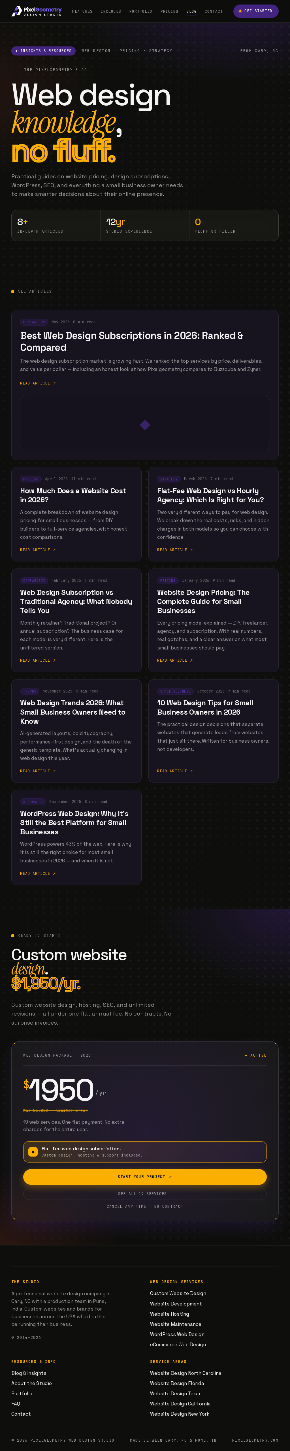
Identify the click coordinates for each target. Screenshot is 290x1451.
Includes (111, 11)
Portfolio (141, 11)
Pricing (169, 11)
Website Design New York (180, 1414)
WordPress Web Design (177, 1334)
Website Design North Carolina (185, 1373)
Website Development (176, 1304)
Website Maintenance (175, 1324)
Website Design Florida (177, 1383)
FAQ (15, 1404)
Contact (214, 11)
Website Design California (180, 1404)
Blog (192, 11)
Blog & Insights (28, 1373)
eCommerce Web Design (178, 1344)
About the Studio (31, 1383)
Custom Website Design (178, 1293)
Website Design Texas (176, 1393)
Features (82, 11)
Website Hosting (169, 1314)
